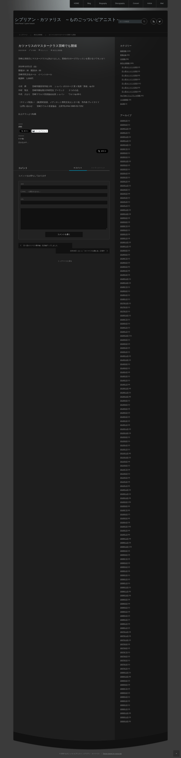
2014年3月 (124, 376)
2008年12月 (124, 587)
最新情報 (123, 51)
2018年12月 (124, 279)
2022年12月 (124, 161)
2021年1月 (124, 206)
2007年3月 (124, 664)
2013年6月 (124, 409)
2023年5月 (124, 157)
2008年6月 (124, 607)
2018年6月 (124, 291)
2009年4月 (124, 571)
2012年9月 (124, 437)
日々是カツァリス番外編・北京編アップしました (40, 245)
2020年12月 (124, 210)
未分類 (122, 104)
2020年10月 (124, 214)
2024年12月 (124, 129)
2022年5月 (124, 169)
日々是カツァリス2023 (130, 67)
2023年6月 (124, 153)
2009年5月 (124, 567)
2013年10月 (124, 397)
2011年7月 (124, 470)
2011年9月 (124, 461)
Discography (119, 4)
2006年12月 (124, 672)
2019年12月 (124, 242)
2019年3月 (124, 275)
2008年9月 (124, 599)
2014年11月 (124, 356)
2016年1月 (124, 332)
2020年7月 (124, 226)
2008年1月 (124, 628)
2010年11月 (124, 494)
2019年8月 (124, 254)
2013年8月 (124, 405)
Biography (102, 4)
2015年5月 (124, 344)
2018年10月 (124, 283)
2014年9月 (124, 364)
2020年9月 (124, 218)
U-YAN (33, 50)
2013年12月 (124, 388)
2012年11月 (124, 429)
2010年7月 (124, 510)
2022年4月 (124, 173)
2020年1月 (124, 238)
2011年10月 (124, 457)
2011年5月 (124, 478)
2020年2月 (124, 234)
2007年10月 (124, 640)
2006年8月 (124, 685)
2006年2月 (124, 705)
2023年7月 (124, 149)
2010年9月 (124, 502)
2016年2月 (124, 327)
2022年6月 (124, 165)
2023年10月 (124, 145)
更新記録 (123, 55)
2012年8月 (124, 441)
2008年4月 (124, 616)
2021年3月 (124, 198)
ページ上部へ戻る (176, 753)
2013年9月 (124, 400)
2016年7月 (124, 319)
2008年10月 (124, 595)
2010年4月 (124, 522)
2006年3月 (124, 701)
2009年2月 (124, 579)
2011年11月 (124, 453)
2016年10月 (124, 315)
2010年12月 (124, 490)
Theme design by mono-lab (112, 753)
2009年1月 (124, 583)
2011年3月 (124, 482)
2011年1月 (124, 486)
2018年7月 (124, 287)
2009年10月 (124, 547)
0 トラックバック (97, 168)
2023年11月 (124, 141)
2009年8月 (124, 555)
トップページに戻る (65, 255)
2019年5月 (124, 267)
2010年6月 (124, 514)
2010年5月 (124, 518)
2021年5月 (124, 194)
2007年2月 (124, 668)
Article (149, 4)
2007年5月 (124, 660)
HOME (74, 4)
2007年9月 (124, 644)
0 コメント (75, 168)
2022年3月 (124, 177)
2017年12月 (124, 303)
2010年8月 (124, 506)
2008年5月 (124, 612)
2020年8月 (124, 222)
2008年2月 (124, 624)
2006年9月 (124, 681)
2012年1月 (124, 449)
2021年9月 (124, 190)
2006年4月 (124, 697)
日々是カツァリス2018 (130, 79)
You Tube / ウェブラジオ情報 (130, 95)
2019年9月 (124, 250)
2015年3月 (124, 348)
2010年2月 (124, 530)
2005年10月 (124, 721)
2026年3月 (124, 121)
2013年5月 (124, 413)
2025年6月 (124, 125)
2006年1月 (124, 709)
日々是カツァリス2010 (130, 91)
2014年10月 (124, 360)
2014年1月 (124, 384)
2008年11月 (124, 591)
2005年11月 (124, 717)
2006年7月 (124, 689)
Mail (161, 4)
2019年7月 (124, 258)
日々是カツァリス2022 (130, 71)
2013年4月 (124, 417)
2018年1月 (124, 299)
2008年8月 (124, 604)
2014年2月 (124, 380)
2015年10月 (124, 336)
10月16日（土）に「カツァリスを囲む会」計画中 (87, 245)
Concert (135, 4)
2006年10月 (124, 677)
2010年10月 (124, 498)
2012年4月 (124, 445)
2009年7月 (124, 559)
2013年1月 (124, 425)
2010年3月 (124, 526)
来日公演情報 (57, 50)
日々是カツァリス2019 (130, 75)
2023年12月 (124, 137)
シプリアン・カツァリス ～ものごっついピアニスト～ (67, 19)
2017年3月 (124, 307)
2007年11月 (124, 636)
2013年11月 (124, 392)
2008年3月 (124, 620)
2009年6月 (124, 563)
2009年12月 (124, 539)
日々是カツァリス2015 (130, 83)
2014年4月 (124, 372)
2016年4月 (124, 323)
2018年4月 (124, 295)
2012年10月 (124, 433)
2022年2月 (124, 181)
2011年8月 (124, 465)
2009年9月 (124, 551)
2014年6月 (124, 368)
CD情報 (123, 59)
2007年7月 (124, 652)
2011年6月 (124, 474)
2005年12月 (124, 713)
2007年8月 (124, 648)
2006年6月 (124, 693)
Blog (87, 4)
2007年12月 (124, 632)
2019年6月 (124, 263)
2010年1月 (124, 534)
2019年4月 (124, 271)
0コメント (44, 50)
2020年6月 (124, 230)
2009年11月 (124, 543)
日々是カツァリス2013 (130, 87)
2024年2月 (124, 133)
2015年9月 (124, 340)
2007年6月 (124, 656)
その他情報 (124, 100)
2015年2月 (124, 352)
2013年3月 (124, 421)
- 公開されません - (30, 191)
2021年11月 (124, 185)
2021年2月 (124, 202)
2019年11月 (124, 246)
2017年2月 (124, 311)
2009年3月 (124, 575)
